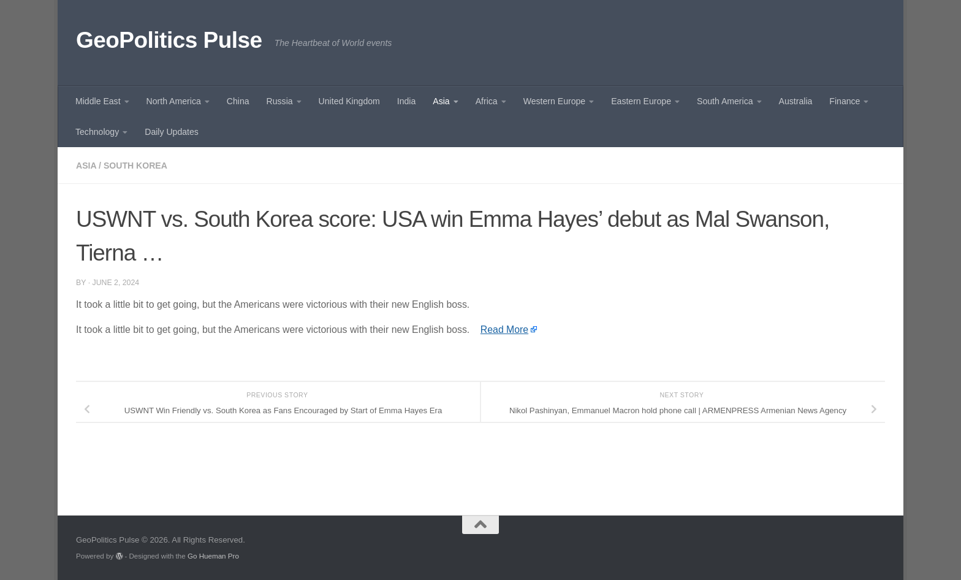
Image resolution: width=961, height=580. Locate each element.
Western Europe (554, 101)
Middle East (98, 101)
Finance (844, 101)
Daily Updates (172, 132)
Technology (97, 132)
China (238, 101)
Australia (796, 101)
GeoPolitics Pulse (169, 40)
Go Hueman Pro (213, 556)
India (406, 101)
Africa (487, 101)
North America (173, 101)
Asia (441, 101)
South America (725, 101)
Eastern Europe (641, 101)
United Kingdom (349, 101)
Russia (280, 101)
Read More (504, 329)
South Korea (135, 165)
